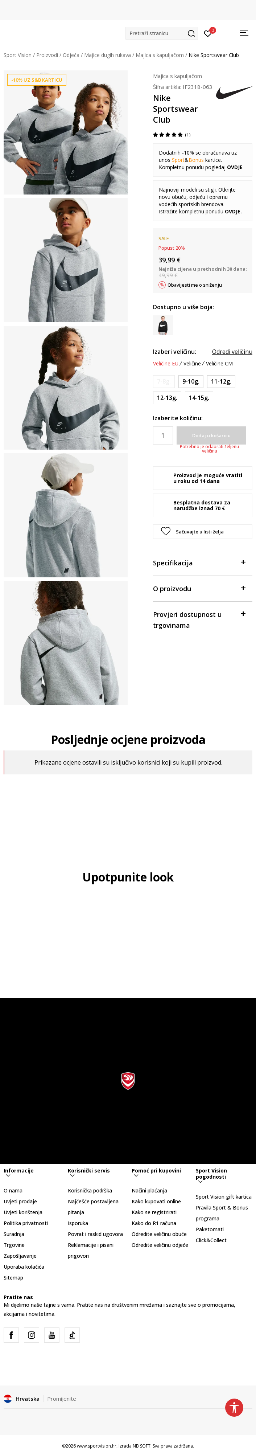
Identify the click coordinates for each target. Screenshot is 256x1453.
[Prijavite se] (207, 33)
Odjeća (71, 55)
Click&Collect (211, 1240)
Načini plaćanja (149, 1190)
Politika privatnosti (26, 1223)
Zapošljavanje (20, 1255)
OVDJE (232, 211)
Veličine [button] (192, 364)
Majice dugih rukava (107, 55)
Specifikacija (199, 562)
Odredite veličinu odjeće (160, 1244)
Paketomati (210, 1229)
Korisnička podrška (90, 1190)
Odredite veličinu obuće (159, 1234)
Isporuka (78, 1223)
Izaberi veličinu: (174, 351)
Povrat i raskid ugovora (95, 1234)
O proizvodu (199, 588)
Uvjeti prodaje (20, 1201)
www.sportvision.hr (96, 1446)
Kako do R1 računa (154, 1223)
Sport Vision (18, 55)
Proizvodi (47, 55)
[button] (161, 33)
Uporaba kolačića (24, 1266)
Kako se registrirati (154, 1212)
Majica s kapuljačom (160, 55)
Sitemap (13, 1277)
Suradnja (14, 1234)
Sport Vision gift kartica (224, 1196)
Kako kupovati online (156, 1201)
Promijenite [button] (61, 1398)
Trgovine (14, 1244)
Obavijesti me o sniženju (195, 285)
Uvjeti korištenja (23, 1212)
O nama (13, 1190)
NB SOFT (141, 1446)
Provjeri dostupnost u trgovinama (199, 619)
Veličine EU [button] (165, 364)
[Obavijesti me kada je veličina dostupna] (164, 381)
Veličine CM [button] (219, 364)
